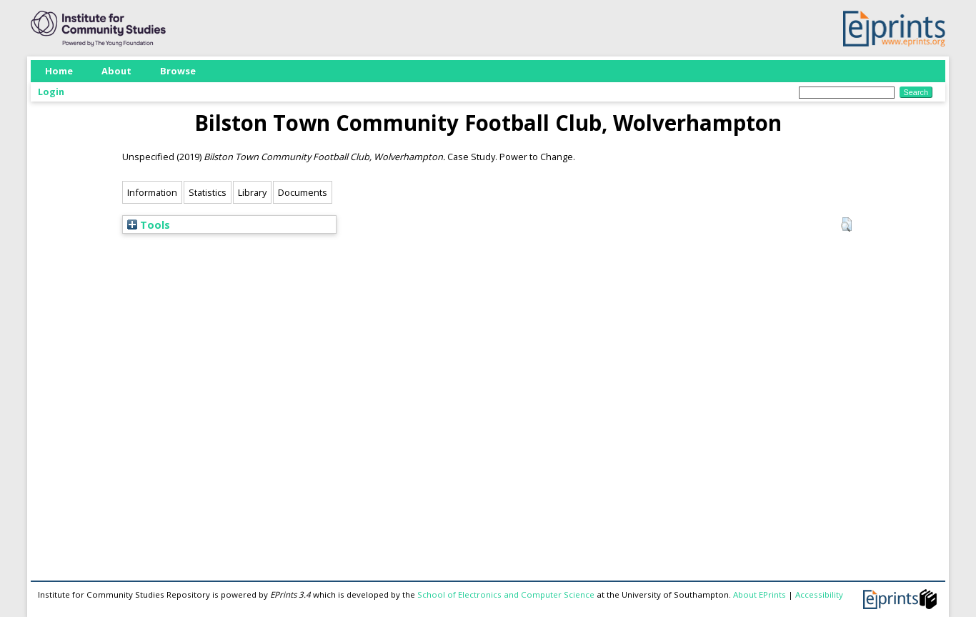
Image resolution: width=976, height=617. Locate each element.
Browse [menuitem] (178, 70)
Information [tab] (152, 192)
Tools (148, 224)
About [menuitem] (116, 70)
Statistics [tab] (207, 192)
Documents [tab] (302, 192)
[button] (846, 224)
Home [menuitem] (59, 70)
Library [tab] (252, 192)
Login (51, 91)
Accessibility (819, 594)
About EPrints (759, 594)
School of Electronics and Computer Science (505, 594)
